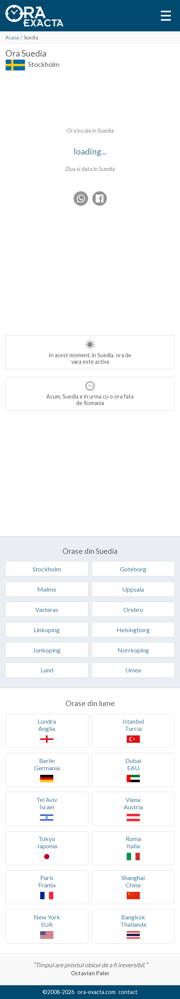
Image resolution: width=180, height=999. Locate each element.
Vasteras (46, 609)
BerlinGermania (47, 770)
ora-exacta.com (96, 992)
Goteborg (133, 569)
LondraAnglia (47, 730)
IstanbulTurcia (133, 730)
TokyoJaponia (47, 848)
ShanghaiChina (133, 887)
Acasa (12, 37)
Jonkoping (47, 650)
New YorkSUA (47, 926)
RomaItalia (133, 848)
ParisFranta (47, 887)
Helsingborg (133, 629)
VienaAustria (133, 809)
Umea (133, 670)
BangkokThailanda (133, 926)
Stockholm (43, 64)
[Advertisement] (90, 97)
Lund (47, 670)
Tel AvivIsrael (46, 809)
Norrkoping (133, 650)
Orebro (133, 609)
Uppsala (133, 589)
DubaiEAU (133, 770)
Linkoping (47, 629)
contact (127, 992)
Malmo (46, 589)
